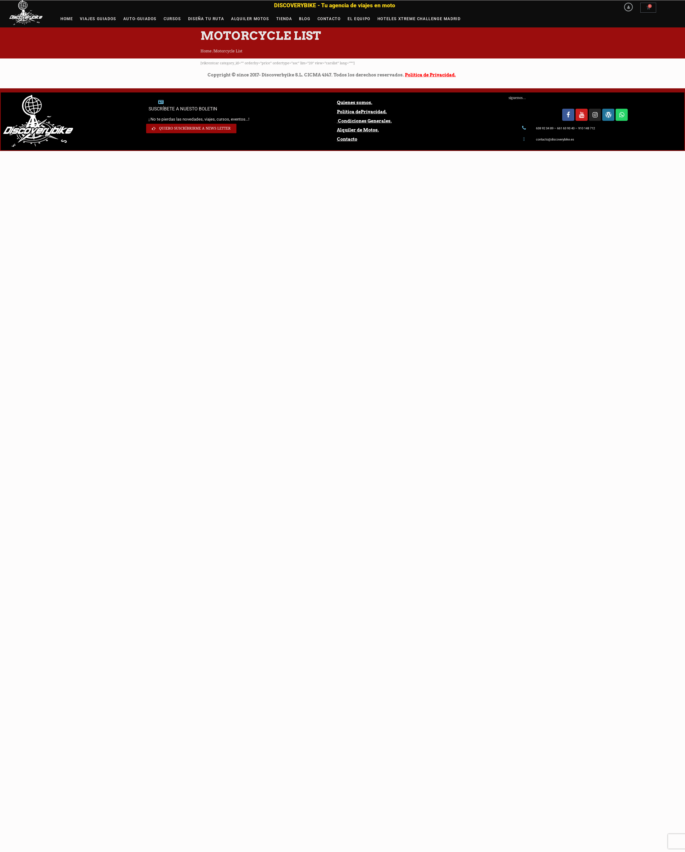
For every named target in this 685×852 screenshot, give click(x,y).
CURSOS (172, 19)
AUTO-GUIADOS (140, 19)
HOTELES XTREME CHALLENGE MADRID (419, 19)
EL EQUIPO (359, 19)
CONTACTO (329, 19)
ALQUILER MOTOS (250, 19)
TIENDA (284, 19)
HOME (66, 19)
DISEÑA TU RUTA (206, 19)
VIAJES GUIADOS (98, 19)
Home (206, 51)
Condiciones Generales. (364, 121)
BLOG (304, 19)
